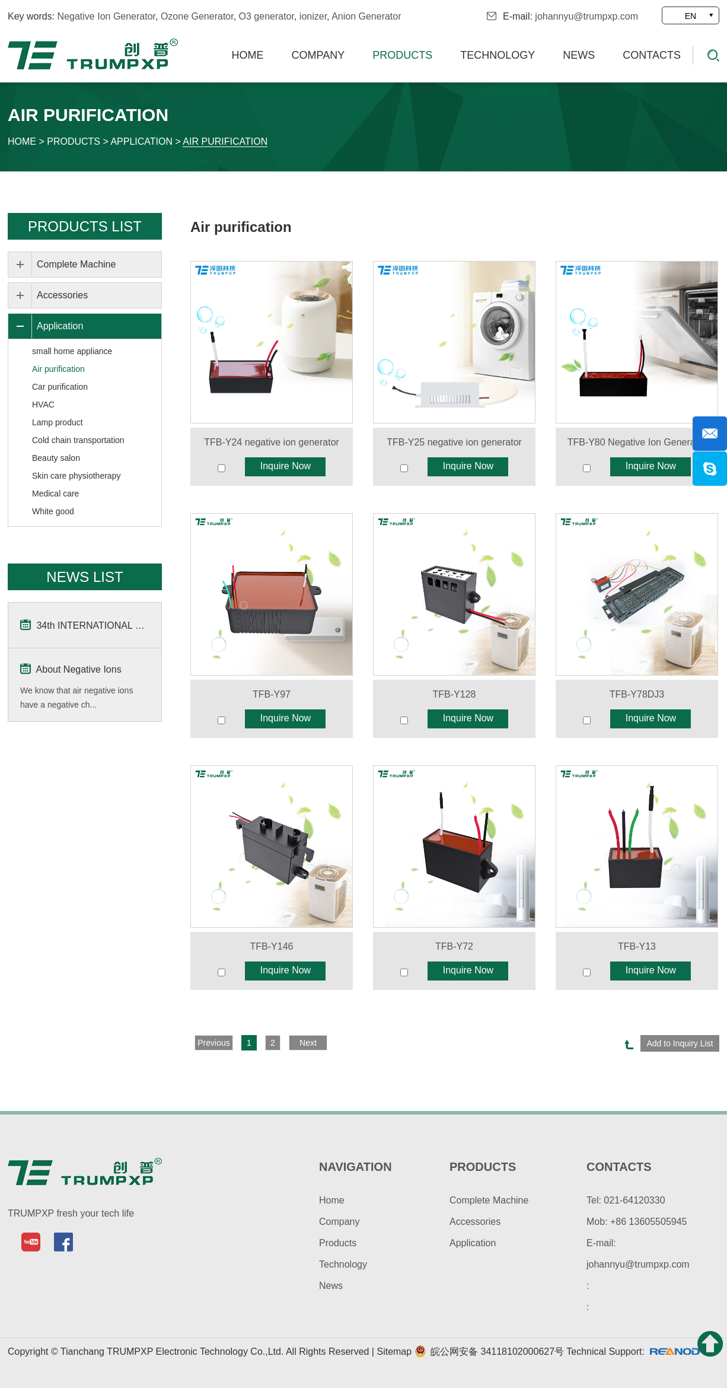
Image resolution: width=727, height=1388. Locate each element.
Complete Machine (76, 264)
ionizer (313, 16)
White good (53, 511)
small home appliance (72, 351)
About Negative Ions (71, 668)
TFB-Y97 (272, 694)
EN (690, 16)
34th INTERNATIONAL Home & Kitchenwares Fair (84, 624)
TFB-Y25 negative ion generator (454, 442)
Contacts (652, 55)
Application (141, 141)
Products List (85, 226)
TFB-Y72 (454, 946)
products (482, 1166)
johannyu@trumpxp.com (586, 16)
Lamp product (57, 422)
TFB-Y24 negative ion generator (271, 442)
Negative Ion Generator (106, 16)
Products (402, 55)
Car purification (60, 386)
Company (318, 55)
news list (84, 577)
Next (308, 1043)
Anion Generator (366, 16)
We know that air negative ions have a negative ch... (76, 697)
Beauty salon (56, 458)
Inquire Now (285, 466)
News (579, 55)
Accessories (62, 295)
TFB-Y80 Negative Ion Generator (637, 442)
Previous (213, 1043)
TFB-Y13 (637, 946)
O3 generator (266, 16)
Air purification (225, 141)
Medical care (55, 493)
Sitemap (395, 1351)
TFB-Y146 (272, 946)
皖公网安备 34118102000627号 (489, 1351)
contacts (619, 1166)
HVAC (43, 404)
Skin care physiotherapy (76, 475)
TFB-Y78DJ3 (637, 694)
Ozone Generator (197, 16)
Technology (497, 55)
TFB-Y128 (454, 694)
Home (248, 55)
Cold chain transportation (78, 440)
